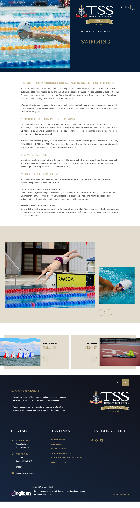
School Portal (58, 440)
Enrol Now (124, 7)
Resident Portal (58, 462)
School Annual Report (61, 453)
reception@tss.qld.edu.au (25, 473)
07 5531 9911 (18, 467)
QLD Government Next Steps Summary (68, 458)
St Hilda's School (59, 449)
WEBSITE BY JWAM (121, 494)
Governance (57, 444)
